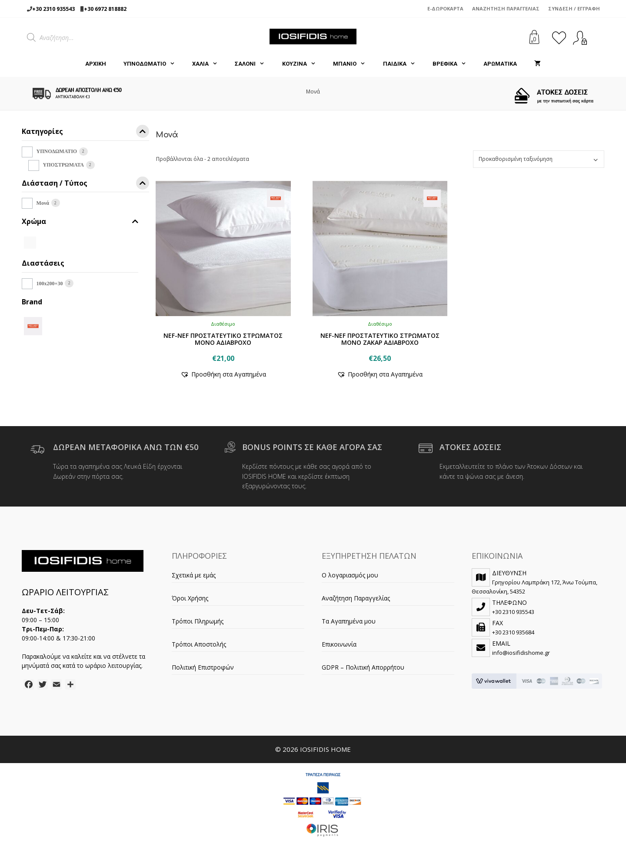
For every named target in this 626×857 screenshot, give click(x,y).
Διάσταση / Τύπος (85, 185)
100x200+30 (50, 283)
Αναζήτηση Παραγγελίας (505, 8)
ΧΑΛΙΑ (209, 64)
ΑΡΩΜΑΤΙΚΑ (500, 63)
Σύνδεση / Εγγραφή (574, 8)
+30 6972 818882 (105, 9)
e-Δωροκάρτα (445, 8)
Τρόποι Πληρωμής (197, 621)
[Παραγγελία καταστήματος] (538, 159)
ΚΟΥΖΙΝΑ (303, 64)
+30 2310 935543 (53, 9)
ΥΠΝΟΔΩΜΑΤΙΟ (153, 64)
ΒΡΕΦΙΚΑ (454, 64)
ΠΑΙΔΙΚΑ (403, 64)
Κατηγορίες (85, 133)
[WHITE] (30, 242)
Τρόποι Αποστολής (199, 644)
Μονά (43, 203)
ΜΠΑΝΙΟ (353, 64)
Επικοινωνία (339, 644)
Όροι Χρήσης (190, 598)
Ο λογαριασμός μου (350, 575)
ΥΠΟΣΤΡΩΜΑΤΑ (63, 165)
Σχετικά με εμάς (194, 575)
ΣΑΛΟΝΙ (254, 64)
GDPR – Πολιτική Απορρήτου (363, 667)
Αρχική (95, 63)
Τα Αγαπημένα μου (349, 621)
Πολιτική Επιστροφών (203, 667)
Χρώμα (80, 221)
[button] (223, 374)
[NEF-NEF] (33, 325)
